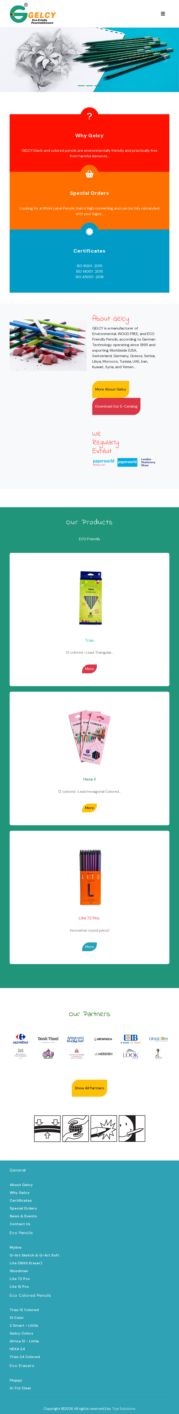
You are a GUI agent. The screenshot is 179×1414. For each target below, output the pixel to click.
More (89, 668)
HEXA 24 (17, 1349)
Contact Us (20, 1224)
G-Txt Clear (20, 1388)
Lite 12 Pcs (19, 1286)
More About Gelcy (110, 389)
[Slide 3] (97, 85)
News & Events (23, 1216)
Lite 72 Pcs (20, 1278)
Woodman (19, 1270)
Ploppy (16, 1380)
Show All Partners (89, 1088)
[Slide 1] (81, 85)
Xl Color (17, 1317)
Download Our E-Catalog (116, 406)
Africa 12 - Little (24, 1341)
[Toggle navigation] (163, 13)
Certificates (89, 251)
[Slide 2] (89, 85)
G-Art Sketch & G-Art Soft (34, 1255)
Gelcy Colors (21, 1333)
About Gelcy (21, 1184)
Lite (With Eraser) (26, 1263)
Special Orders (89, 193)
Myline (16, 1247)
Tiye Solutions (123, 1408)
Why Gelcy (89, 135)
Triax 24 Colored (25, 1356)
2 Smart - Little (24, 1325)
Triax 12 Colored (24, 1309)
